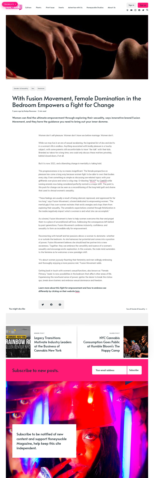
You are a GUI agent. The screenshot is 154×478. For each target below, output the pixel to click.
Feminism (41, 88)
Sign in (131, 5)
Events (61, 7)
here (77, 291)
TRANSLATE (10, 4)
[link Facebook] (139, 10)
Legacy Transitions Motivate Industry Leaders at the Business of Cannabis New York (53, 343)
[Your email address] (109, 370)
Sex (33, 88)
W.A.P (93, 180)
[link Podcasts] (127, 10)
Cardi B (103, 180)
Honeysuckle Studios (95, 7)
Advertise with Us (75, 7)
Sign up (143, 5)
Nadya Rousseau (30, 111)
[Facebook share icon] (51, 304)
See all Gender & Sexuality (136, 309)
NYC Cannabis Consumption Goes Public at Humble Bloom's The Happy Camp (101, 343)
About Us (112, 7)
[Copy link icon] (60, 304)
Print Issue (50, 7)
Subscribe (133, 370)
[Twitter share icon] (42, 304)
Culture (28, 7)
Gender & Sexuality (21, 88)
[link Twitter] (143, 10)
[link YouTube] (131, 10)
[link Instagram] (135, 10)
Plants (38, 7)
